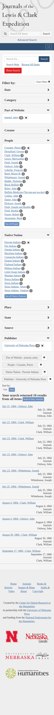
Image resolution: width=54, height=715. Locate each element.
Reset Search (13, 70)
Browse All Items (31, 64)
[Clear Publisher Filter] (42, 345)
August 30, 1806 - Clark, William (19, 534)
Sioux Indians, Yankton (16, 290)
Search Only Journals (33, 399)
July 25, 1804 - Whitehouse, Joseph (20, 486)
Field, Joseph (11, 162)
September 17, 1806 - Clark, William (21, 551)
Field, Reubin (11, 210)
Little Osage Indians (14, 272)
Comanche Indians (14, 257)
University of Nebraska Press (19, 345)
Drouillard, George (14, 151)
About (23, 591)
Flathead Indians (13, 264)
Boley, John (10, 188)
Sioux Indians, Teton (15, 286)
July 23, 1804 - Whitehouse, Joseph (20, 470)
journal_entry (11, 117)
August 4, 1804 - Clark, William (19, 502)
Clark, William (12, 155)
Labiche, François (13, 170)
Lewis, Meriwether (14, 158)
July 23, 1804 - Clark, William (18, 422)
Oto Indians (10, 246)
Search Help (12, 64)
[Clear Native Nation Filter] (28, 242)
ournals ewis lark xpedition (19, 14)
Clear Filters (43, 82)
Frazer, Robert (11, 214)
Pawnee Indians (12, 242)
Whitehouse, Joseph (14, 177)
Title (5, 389)
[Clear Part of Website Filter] (26, 117)
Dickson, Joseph (12, 203)
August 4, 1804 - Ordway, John (18, 518)
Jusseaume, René (13, 218)
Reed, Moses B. (12, 173)
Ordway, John (11, 166)
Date (12, 389)
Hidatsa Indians (12, 268)
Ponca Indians (11, 279)
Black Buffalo (11, 184)
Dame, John (10, 199)
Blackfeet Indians (13, 253)
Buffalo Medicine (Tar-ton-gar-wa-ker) (24, 192)
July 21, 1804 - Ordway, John (17, 406)
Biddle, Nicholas (13, 181)
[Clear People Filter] (28, 148)
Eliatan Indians (12, 260)
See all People (11, 224)
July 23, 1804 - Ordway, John (17, 454)
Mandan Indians (12, 275)
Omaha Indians (12, 249)
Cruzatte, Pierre (12, 147)
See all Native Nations (15, 296)
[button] (44, 357)
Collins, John (11, 195)
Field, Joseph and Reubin (17, 207)
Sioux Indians (11, 283)
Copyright (38, 591)
